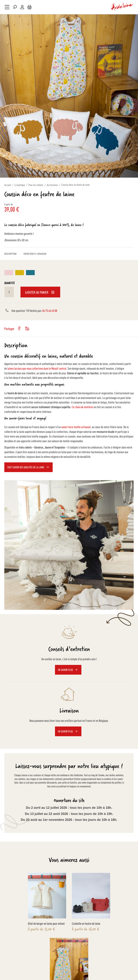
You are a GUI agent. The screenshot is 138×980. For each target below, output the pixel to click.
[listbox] (69, 273)
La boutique (20, 185)
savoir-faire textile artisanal (76, 427)
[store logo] (122, 7)
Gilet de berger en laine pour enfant (46, 923)
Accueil (7, 185)
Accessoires (52, 185)
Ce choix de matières (82, 407)
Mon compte (22, 7)
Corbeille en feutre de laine (86, 923)
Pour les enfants (35, 185)
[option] (8, 272)
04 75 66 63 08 (49, 310)
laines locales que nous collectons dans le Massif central (36, 368)
